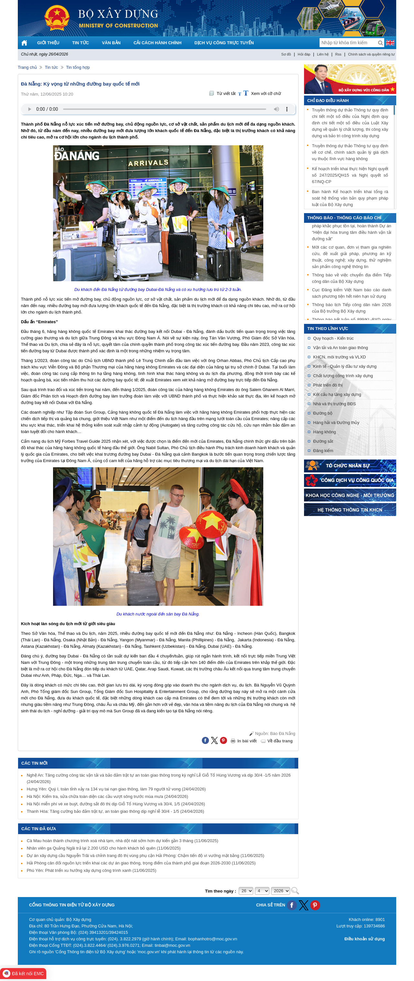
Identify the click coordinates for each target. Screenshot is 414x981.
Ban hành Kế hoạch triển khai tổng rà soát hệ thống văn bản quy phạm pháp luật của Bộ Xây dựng (350, 198)
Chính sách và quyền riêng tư (371, 54)
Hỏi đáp (304, 54)
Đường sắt (323, 441)
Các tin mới (34, 763)
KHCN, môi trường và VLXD (339, 357)
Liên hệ (323, 54)
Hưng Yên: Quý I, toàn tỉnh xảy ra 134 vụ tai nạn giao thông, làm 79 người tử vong (116, 789)
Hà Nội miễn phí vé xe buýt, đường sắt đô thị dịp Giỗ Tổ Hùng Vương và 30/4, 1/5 (116, 803)
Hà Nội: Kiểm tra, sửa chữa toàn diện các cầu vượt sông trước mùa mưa (107, 796)
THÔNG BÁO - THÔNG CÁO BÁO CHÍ (344, 217)
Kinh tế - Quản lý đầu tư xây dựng (344, 366)
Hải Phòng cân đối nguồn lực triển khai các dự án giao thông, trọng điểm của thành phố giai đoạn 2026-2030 (141, 863)
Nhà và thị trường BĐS (334, 403)
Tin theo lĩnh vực (327, 328)
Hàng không (324, 431)
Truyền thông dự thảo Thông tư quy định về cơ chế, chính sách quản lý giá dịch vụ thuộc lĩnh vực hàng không (350, 152)
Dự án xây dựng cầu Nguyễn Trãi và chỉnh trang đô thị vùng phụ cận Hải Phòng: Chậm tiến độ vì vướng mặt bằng (146, 855)
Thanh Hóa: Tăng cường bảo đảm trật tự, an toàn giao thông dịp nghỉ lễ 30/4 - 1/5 (115, 811)
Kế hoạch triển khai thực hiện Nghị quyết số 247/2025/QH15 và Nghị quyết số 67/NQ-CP (350, 175)
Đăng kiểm (323, 450)
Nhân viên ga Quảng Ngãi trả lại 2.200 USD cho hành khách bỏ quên (104, 848)
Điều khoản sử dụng (364, 938)
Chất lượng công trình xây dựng (343, 375)
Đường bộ (322, 413)
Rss (338, 54)
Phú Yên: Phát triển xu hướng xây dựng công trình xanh (92, 870)
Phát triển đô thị (328, 385)
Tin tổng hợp (78, 67)
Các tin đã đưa (38, 828)
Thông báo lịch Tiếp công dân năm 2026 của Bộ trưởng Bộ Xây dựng (351, 308)
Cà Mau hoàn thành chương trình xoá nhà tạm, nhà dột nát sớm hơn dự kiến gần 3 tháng (122, 840)
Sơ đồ (286, 54)
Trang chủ (27, 67)
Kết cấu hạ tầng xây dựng (337, 394)
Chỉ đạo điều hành (328, 100)
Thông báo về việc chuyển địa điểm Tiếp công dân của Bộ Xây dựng (351, 278)
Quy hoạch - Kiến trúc (333, 338)
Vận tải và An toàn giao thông (340, 347)
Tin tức (51, 67)
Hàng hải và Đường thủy (336, 422)
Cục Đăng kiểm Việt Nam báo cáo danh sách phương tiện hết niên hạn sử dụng (351, 293)
